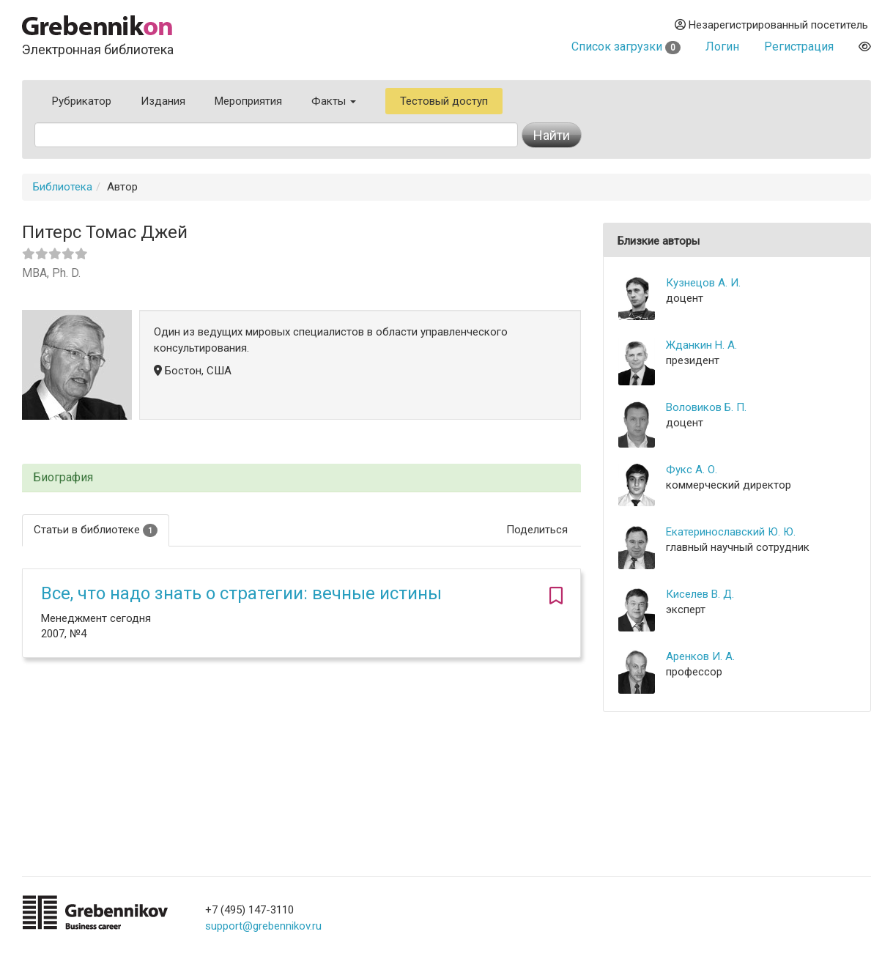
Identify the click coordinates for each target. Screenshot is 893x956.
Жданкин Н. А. (701, 345)
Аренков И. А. (700, 656)
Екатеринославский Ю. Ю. (731, 531)
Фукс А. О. (691, 469)
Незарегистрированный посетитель (771, 25)
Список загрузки (626, 46)
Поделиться (537, 529)
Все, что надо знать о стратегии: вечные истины (241, 593)
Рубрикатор (81, 101)
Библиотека (62, 186)
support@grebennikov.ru (263, 926)
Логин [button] (722, 46)
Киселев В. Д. (700, 594)
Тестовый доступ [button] (444, 101)
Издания (163, 101)
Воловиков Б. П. (706, 407)
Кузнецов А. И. (703, 282)
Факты (333, 101)
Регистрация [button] (799, 46)
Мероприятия (248, 101)
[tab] (301, 478)
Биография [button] (63, 477)
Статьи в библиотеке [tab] (96, 530)
